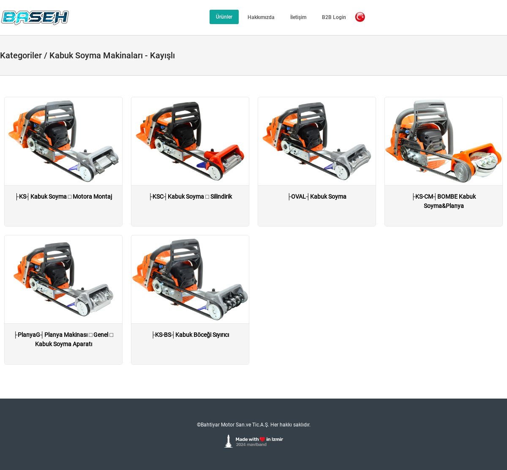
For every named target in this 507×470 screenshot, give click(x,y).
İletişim (298, 17)
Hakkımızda (261, 17)
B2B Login (334, 17)
